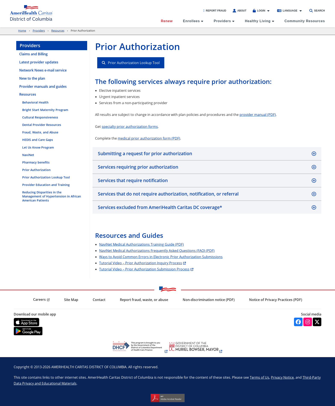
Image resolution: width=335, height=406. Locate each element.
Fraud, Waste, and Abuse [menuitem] (40, 132)
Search (317, 10)
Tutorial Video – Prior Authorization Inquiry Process (140, 263)
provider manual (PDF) (257, 114)
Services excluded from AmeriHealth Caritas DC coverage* (160, 207)
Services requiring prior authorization (138, 167)
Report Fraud (214, 10)
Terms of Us (259, 377)
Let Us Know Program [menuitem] (38, 147)
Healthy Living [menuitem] (258, 21)
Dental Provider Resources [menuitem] (41, 125)
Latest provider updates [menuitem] (38, 62)
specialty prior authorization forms (130, 126)
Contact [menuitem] (99, 299)
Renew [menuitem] (167, 21)
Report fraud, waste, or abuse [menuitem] (144, 299)
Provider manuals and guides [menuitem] (43, 86)
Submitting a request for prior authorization (145, 153)
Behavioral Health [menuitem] (35, 102)
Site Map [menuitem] (71, 299)
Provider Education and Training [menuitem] (46, 185)
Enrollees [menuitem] (191, 21)
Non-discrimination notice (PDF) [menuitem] (209, 299)
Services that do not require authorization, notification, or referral (168, 194)
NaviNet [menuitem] (28, 155)
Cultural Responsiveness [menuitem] (40, 117)
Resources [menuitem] (27, 94)
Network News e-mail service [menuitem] (43, 70)
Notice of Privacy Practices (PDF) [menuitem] (275, 299)
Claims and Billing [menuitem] (33, 54)
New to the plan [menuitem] (32, 78)
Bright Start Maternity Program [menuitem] (45, 110)
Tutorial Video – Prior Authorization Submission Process (144, 269)
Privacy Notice (282, 377)
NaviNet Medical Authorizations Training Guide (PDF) (141, 244)
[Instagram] (307, 322)
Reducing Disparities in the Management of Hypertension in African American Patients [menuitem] (51, 196)
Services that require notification (133, 180)
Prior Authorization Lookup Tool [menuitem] (46, 177)
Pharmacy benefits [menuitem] (36, 162)
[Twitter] (317, 322)
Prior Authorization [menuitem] (36, 170)
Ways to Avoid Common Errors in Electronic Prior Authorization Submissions (161, 256)
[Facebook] (298, 322)
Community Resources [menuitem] (305, 21)
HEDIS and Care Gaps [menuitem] (37, 140)
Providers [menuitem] (222, 21)
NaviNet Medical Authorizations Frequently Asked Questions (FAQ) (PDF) (157, 250)
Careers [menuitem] (39, 299)
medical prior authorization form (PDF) (149, 138)
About (240, 10)
